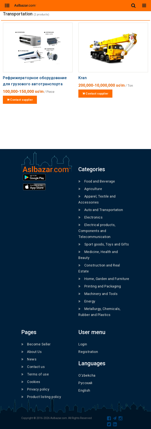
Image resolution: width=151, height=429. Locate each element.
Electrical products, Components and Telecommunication (96, 231)
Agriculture (90, 189)
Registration (88, 352)
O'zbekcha (86, 375)
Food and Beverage (96, 181)
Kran (82, 77)
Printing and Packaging (99, 286)
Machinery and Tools (98, 294)
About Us (31, 352)
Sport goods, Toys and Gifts (103, 244)
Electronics (90, 217)
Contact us (33, 367)
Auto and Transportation (100, 210)
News (29, 359)
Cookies (30, 382)
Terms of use (35, 374)
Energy (86, 301)
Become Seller (36, 344)
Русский (85, 383)
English (84, 390)
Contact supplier (20, 99)
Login (82, 344)
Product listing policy (41, 397)
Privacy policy (35, 389)
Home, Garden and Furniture (103, 279)
